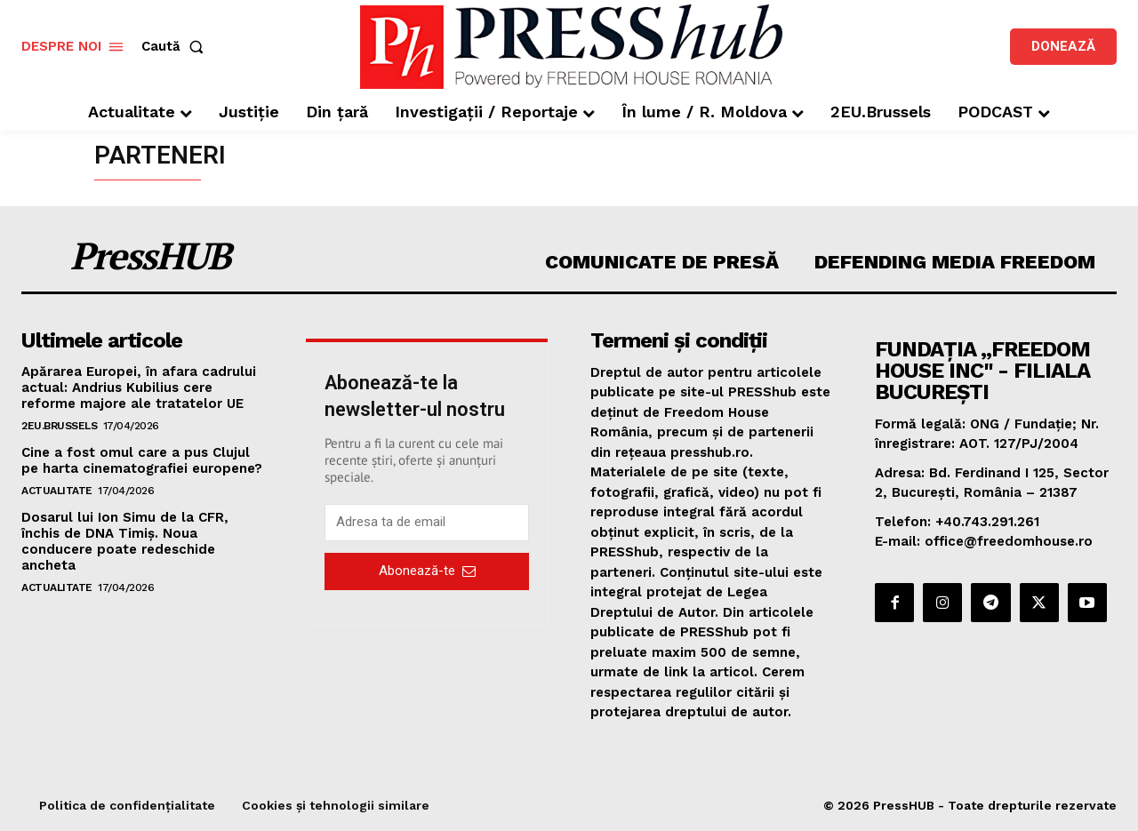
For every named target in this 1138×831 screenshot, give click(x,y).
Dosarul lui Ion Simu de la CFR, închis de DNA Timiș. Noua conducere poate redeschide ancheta (124, 541)
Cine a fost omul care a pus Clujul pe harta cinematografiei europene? (141, 460)
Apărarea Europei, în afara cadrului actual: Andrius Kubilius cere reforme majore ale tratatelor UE (138, 388)
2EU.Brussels (59, 425)
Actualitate (56, 490)
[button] (176, 47)
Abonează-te (427, 571)
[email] (427, 522)
